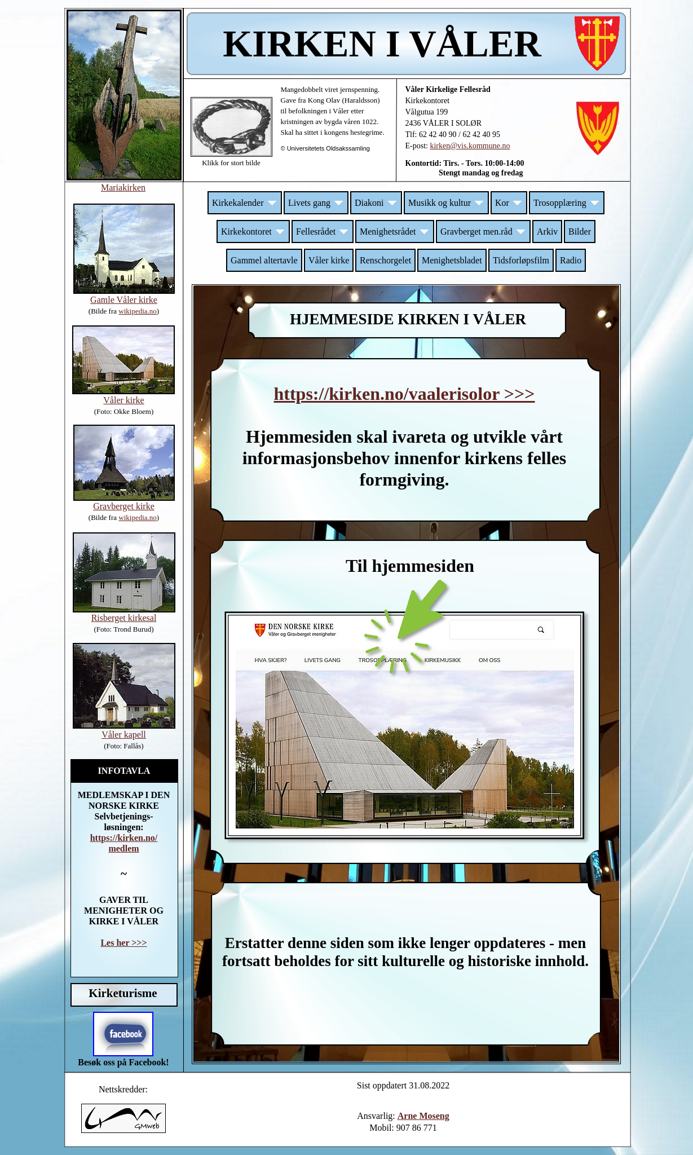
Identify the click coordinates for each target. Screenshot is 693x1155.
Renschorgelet (385, 260)
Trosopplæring (566, 203)
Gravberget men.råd (483, 231)
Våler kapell (123, 734)
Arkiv (547, 231)
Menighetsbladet (452, 260)
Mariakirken (123, 187)
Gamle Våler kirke (123, 300)
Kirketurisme (123, 993)
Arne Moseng (423, 1116)
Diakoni (376, 203)
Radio (570, 260)
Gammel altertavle (264, 260)
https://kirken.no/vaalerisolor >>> (404, 393)
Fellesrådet (322, 231)
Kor (509, 203)
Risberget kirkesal (124, 618)
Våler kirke (328, 260)
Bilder (579, 231)
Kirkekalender (244, 203)
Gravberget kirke (124, 506)
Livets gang (316, 203)
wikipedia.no (137, 517)
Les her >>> (123, 942)
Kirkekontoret (253, 231)
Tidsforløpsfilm (521, 260)
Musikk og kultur (446, 203)
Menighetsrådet (395, 231)
